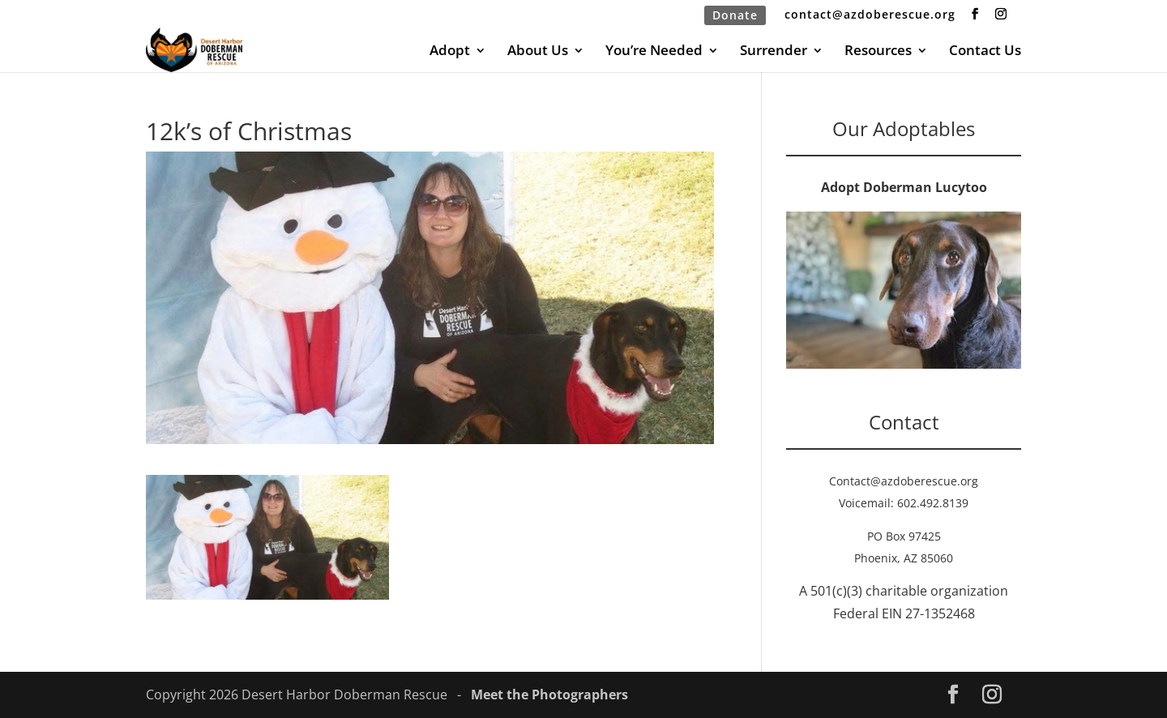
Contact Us (985, 52)
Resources (878, 52)
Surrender (773, 52)
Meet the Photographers (549, 694)
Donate (735, 15)
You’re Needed (654, 52)
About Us (537, 52)
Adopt (450, 52)
